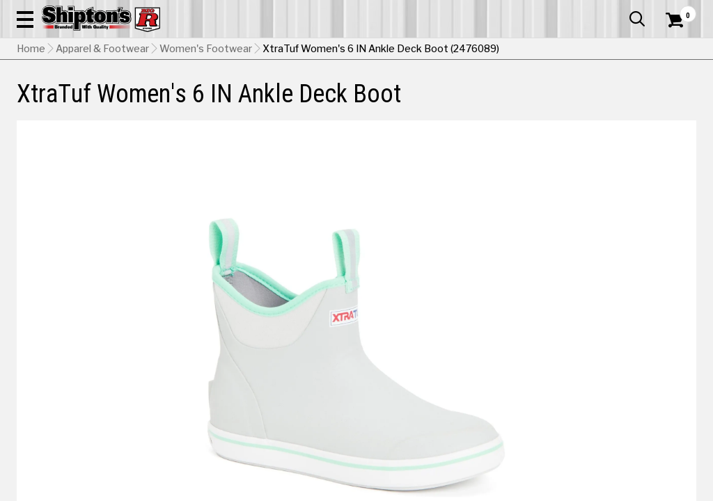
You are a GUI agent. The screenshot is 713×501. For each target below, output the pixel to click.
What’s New (618, 10)
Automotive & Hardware (162, 102)
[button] (393, 50)
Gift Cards (557, 10)
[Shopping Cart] (672, 50)
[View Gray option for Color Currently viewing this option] (437, 446)
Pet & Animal (549, 102)
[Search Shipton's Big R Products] (322, 50)
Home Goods (317, 102)
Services (677, 10)
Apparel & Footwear (59, 102)
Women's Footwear (205, 135)
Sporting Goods (617, 102)
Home (31, 135)
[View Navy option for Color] (531, 446)
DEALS (677, 102)
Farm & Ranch (251, 102)
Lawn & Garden (481, 102)
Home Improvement (397, 102)
